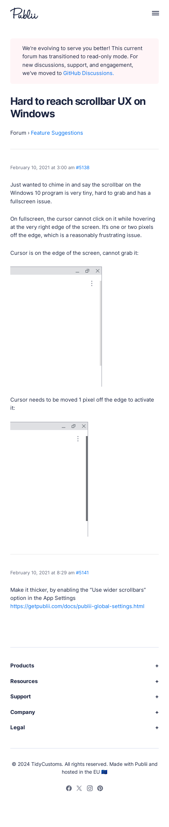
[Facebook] (69, 789)
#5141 (82, 572)
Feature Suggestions (57, 133)
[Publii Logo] (24, 13)
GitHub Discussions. (88, 73)
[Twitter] (79, 789)
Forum (18, 133)
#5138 (82, 167)
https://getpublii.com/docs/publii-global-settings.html (77, 606)
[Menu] (151, 13)
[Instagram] (90, 789)
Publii (141, 764)
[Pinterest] (100, 789)
